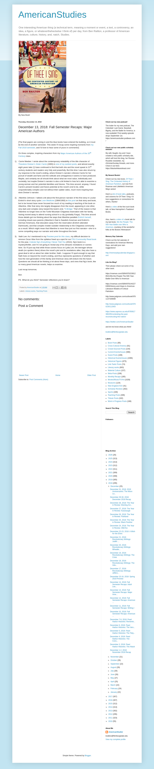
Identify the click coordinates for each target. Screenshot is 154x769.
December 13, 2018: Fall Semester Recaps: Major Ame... (121, 592)
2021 (110, 472)
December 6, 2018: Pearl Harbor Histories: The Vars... (122, 626)
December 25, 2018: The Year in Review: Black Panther (122, 521)
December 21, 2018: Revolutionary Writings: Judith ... (120, 539)
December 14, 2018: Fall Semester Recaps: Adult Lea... (121, 584)
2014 (110, 707)
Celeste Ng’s (47, 242)
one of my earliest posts (66, 164)
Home (57, 375)
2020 (110, 476)
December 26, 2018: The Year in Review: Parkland (122, 515)
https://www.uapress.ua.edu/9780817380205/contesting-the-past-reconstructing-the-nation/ (120, 314)
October (114, 660)
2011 (110, 718)
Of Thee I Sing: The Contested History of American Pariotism (119, 181)
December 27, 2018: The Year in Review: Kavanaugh (122, 510)
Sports (110, 392)
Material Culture (114, 370)
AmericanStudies (52, 15)
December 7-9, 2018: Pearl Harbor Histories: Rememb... (122, 620)
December (115, 486)
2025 (110, 458)
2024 (110, 462)
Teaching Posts (41, 291)
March (113, 685)
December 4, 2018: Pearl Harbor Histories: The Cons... (120, 638)
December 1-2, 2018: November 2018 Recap (120, 651)
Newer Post (23, 375)
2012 (110, 714)
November (115, 657)
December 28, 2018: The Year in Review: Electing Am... (122, 504)
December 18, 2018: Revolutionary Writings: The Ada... (122, 563)
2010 (110, 721)
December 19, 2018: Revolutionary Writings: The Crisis (122, 555)
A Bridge (68, 209)
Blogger (88, 756)
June (113, 674)
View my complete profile (116, 739)
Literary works (30, 291)
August (114, 667)
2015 (110, 704)
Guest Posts (113, 355)
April (113, 682)
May (112, 678)
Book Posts (112, 343)
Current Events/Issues (117, 352)
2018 (110, 483)
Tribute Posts (113, 398)
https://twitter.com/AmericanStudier (119, 322)
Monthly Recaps (114, 377)
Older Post (91, 375)
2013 (110, 711)
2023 (110, 465)
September (115, 664)
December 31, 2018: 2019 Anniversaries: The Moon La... (121, 491)
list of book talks (119, 194)
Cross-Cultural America (117, 346)
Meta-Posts (112, 373)
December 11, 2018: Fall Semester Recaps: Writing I (122, 607)
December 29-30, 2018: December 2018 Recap (120, 498)
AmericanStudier (116, 732)
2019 (110, 480)
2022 (110, 469)
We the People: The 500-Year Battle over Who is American (119, 224)
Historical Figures (115, 361)
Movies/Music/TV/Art (116, 380)
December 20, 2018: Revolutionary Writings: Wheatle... (120, 547)
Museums (112, 383)
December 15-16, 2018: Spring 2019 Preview (122, 578)
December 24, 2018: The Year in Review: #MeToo (122, 527)
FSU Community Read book (84, 239)
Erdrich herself (84, 217)
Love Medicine (48, 200)
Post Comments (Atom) (38, 379)
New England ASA (115, 386)
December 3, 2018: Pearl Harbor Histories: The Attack (122, 645)
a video (114, 207)
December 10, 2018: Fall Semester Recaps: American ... (122, 614)
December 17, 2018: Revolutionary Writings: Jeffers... (120, 571)
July (112, 671)
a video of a (120, 219)
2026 (110, 455)
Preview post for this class (58, 236)
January (114, 692)
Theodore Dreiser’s (32, 164)
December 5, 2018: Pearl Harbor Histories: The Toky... (122, 632)
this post (71, 200)
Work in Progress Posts (117, 401)
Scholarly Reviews (115, 389)
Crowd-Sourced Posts (116, 349)
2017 (110, 696)
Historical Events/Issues (117, 358)
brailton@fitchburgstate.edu (117, 332)
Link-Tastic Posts (114, 364)
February (114, 688)
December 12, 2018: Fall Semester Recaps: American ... (122, 600)
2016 (110, 700)
